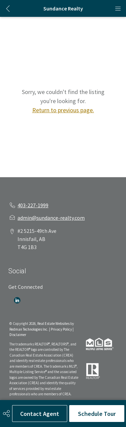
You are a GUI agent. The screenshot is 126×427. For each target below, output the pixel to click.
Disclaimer (17, 334)
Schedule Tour (97, 414)
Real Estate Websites (53, 323)
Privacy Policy (61, 329)
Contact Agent (39, 414)
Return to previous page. (63, 110)
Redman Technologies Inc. (29, 329)
